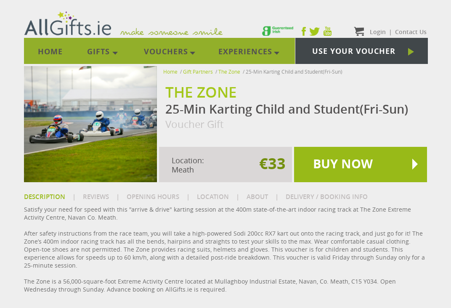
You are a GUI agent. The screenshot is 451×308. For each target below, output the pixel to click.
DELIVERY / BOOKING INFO (327, 196)
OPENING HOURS (153, 196)
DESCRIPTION (44, 196)
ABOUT (257, 196)
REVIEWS (96, 196)
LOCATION (213, 196)
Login (378, 32)
